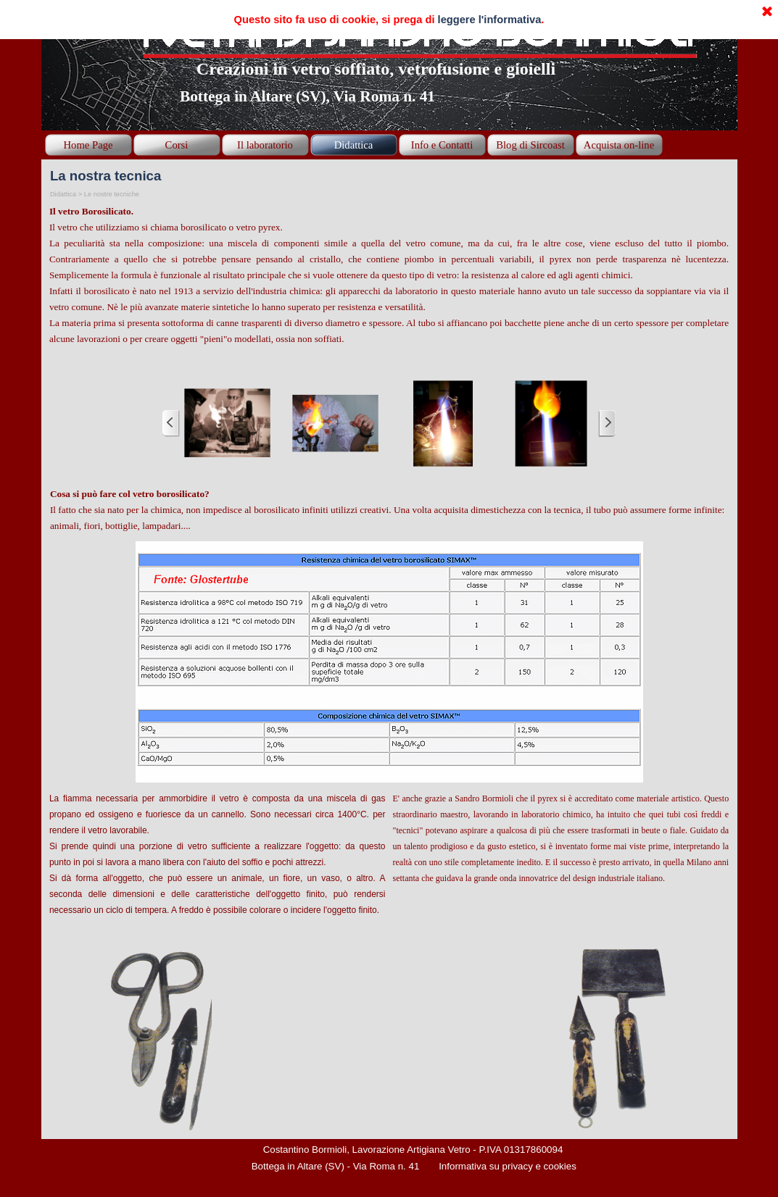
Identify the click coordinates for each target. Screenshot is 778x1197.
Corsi (177, 145)
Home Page (88, 145)
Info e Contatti (442, 145)
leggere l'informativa (490, 19)
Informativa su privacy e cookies (507, 1166)
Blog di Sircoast (530, 145)
